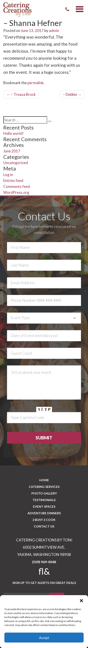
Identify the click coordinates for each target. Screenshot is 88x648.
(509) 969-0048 (44, 562)
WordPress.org (16, 192)
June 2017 (11, 151)
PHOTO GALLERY (44, 493)
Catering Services (44, 487)
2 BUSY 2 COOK (44, 520)
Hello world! (13, 133)
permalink (35, 82)
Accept (44, 638)
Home (44, 480)
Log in (8, 174)
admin (54, 30)
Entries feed (13, 180)
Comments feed (16, 186)
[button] (81, 600)
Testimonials (44, 500)
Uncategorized (15, 162)
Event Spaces (44, 506)
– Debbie (72, 94)
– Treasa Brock (21, 94)
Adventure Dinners (44, 513)
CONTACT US (44, 526)
